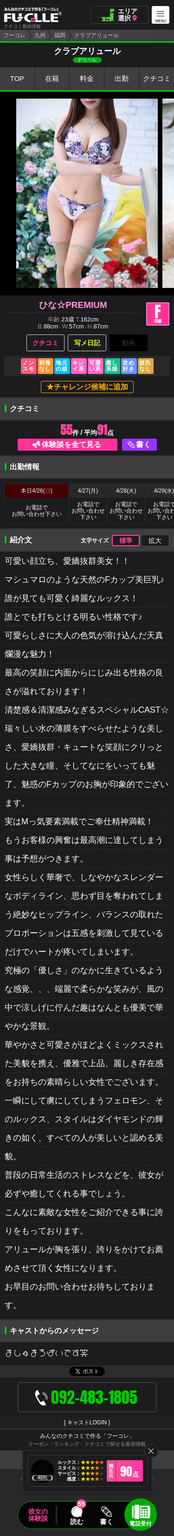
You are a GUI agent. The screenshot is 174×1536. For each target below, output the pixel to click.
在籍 (52, 79)
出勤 (122, 79)
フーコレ (14, 35)
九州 (39, 35)
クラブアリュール (96, 35)
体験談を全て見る (71, 444)
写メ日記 (87, 343)
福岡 (59, 35)
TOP (17, 79)
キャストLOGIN (87, 1422)
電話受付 (140, 1523)
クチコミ (157, 79)
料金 (87, 79)
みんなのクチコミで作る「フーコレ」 (87, 1436)
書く (143, 444)
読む (76, 1521)
